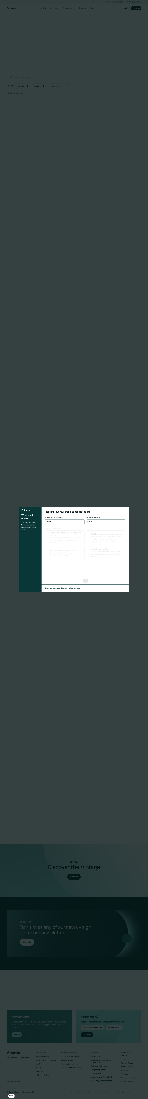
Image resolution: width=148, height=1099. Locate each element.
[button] (11, 1096)
